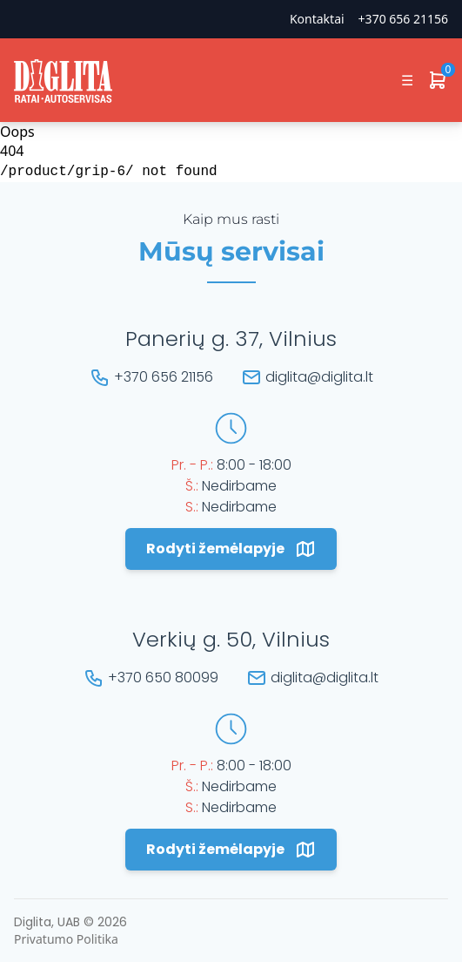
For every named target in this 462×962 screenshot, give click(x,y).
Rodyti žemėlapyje (231, 549)
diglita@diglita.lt (319, 377)
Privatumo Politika (66, 939)
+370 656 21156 (403, 18)
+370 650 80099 (163, 677)
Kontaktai (317, 18)
